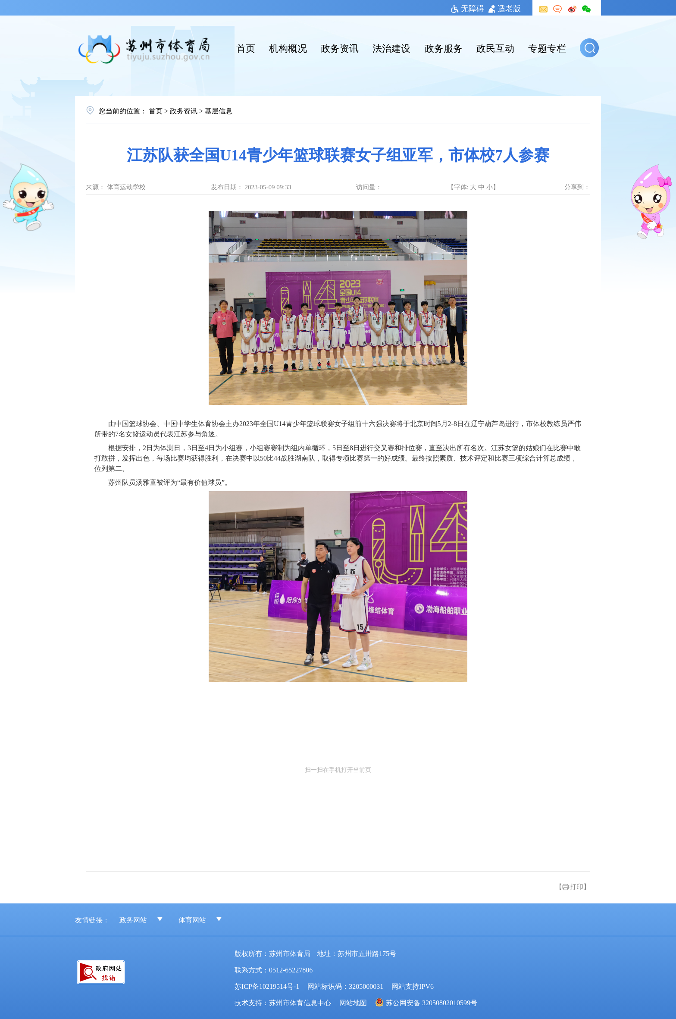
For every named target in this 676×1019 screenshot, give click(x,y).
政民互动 (495, 47)
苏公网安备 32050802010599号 (431, 1002)
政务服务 (444, 47)
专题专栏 (547, 47)
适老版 (504, 7)
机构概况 (288, 47)
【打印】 (572, 886)
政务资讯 (340, 47)
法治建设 (391, 47)
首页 (245, 47)
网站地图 (353, 1002)
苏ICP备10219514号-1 (267, 986)
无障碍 (467, 7)
